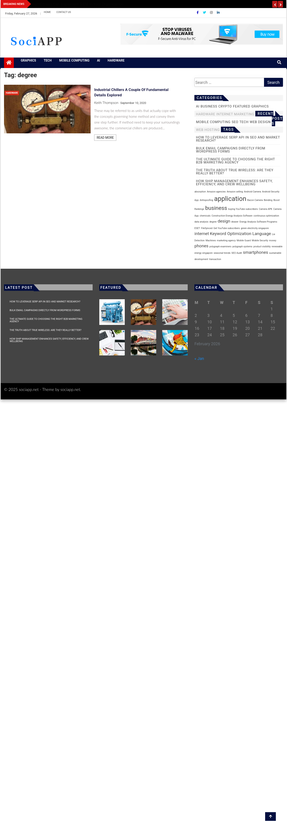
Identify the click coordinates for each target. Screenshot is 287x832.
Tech (48, 60)
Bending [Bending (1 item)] (268, 200)
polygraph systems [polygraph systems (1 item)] (242, 246)
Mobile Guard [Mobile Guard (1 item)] (244, 240)
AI (98, 60)
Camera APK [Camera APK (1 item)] (265, 209)
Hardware (116, 60)
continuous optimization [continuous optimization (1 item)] (266, 215)
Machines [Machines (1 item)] (211, 240)
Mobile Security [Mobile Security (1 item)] (260, 240)
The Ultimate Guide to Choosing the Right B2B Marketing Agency (46, 320)
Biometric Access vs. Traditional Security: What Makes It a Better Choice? (95, 4)
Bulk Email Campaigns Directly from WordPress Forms (45, 310)
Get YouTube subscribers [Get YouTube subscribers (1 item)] (226, 228)
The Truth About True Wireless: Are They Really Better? (45, 330)
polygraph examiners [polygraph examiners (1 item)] (220, 246)
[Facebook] (198, 12)
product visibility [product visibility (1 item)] (261, 246)
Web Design (260, 122)
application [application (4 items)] (230, 198)
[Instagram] (211, 12)
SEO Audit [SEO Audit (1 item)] (236, 253)
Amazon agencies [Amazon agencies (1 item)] (216, 191)
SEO (235, 122)
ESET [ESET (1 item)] (197, 228)
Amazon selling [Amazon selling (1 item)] (235, 191)
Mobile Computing (74, 60)
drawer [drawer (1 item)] (234, 221)
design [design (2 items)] (224, 221)
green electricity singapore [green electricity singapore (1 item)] (255, 228)
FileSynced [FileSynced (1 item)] (206, 228)
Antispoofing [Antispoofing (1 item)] (206, 200)
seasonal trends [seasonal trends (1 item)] (222, 253)
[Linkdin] (218, 12)
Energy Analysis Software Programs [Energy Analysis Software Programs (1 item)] (258, 221)
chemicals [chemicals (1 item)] (205, 215)
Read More (105, 137)
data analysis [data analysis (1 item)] (201, 221)
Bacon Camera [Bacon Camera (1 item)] (255, 200)
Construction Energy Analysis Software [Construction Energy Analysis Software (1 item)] (232, 215)
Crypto (225, 106)
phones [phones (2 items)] (201, 245)
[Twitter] (205, 12)
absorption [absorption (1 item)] (200, 191)
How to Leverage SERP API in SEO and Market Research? (45, 301)
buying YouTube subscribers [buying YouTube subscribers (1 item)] (243, 209)
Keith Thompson (106, 103)
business (209, 106)
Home (47, 12)
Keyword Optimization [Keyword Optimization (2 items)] (231, 233)
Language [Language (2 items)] (261, 233)
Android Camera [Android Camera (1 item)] (252, 191)
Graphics (28, 60)
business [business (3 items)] (216, 208)
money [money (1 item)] (272, 240)
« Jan (199, 358)
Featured (241, 106)
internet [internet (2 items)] (201, 233)
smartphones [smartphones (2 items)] (255, 252)
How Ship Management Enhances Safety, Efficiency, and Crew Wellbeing (49, 340)
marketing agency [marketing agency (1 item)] (226, 240)
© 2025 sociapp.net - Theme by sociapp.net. (42, 389)
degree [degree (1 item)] (212, 221)
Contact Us (63, 12)
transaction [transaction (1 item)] (215, 259)
